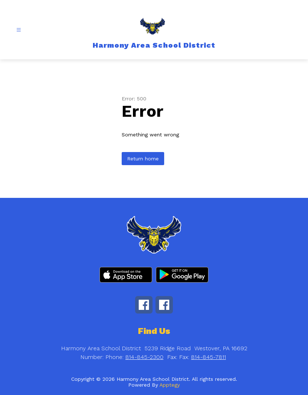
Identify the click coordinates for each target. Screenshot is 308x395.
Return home (143, 158)
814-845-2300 (144, 357)
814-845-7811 (208, 357)
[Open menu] (19, 30)
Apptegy (169, 385)
